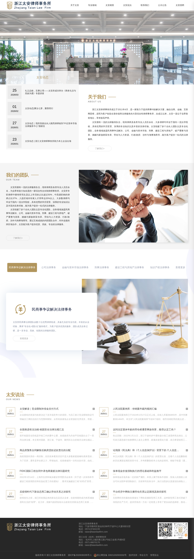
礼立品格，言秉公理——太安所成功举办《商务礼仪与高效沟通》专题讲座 (50, 92)
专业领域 (92, 5)
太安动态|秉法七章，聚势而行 (39, 108)
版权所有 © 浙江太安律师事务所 (50, 555)
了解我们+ (100, 148)
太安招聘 (180, 5)
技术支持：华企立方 (138, 555)
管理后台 (154, 555)
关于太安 (74, 5)
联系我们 (145, 5)
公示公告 (162, 5)
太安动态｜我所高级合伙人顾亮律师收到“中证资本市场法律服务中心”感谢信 (51, 124)
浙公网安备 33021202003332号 (110, 555)
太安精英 (109, 5)
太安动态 (42, 77)
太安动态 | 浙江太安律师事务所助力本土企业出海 (48, 141)
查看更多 (180, 267)
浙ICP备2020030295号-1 (80, 555)
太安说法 (127, 5)
